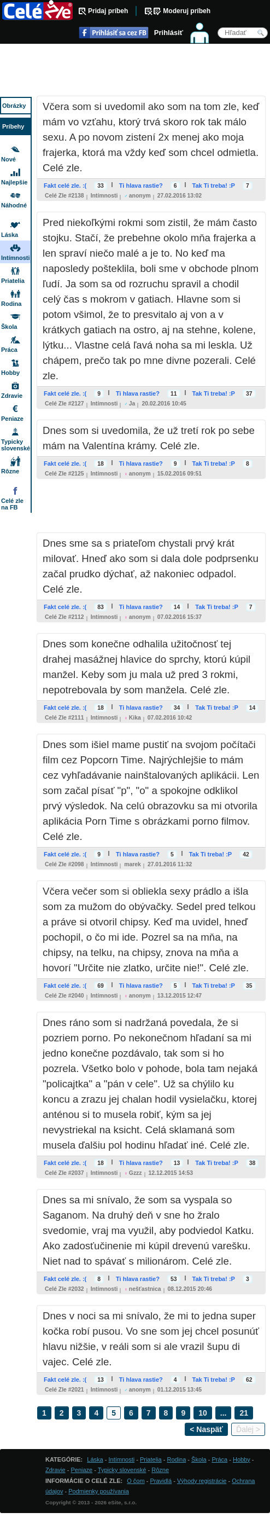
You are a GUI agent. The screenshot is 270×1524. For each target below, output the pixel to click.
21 (243, 1413)
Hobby (10, 372)
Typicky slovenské (15, 444)
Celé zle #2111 (64, 718)
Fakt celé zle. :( (65, 185)
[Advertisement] (135, 71)
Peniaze (12, 418)
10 (202, 1413)
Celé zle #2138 (64, 196)
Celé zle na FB (12, 504)
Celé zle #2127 (64, 404)
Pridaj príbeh (108, 11)
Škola (9, 326)
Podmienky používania (98, 1491)
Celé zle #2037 (64, 1173)
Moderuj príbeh (186, 11)
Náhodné (14, 205)
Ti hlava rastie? (141, 185)
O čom (135, 1480)
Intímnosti (104, 196)
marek (132, 864)
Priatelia (13, 280)
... (223, 1413)
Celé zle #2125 (64, 474)
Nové (8, 159)
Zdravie (11, 395)
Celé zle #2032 (64, 1289)
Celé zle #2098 (64, 864)
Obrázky (14, 105)
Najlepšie (14, 182)
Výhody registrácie (202, 1480)
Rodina (11, 303)
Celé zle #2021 (64, 1390)
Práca (9, 349)
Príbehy (13, 126)
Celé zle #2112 (64, 617)
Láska (9, 234)
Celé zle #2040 (64, 996)
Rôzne (10, 471)
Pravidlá (161, 1480)
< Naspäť (206, 1429)
